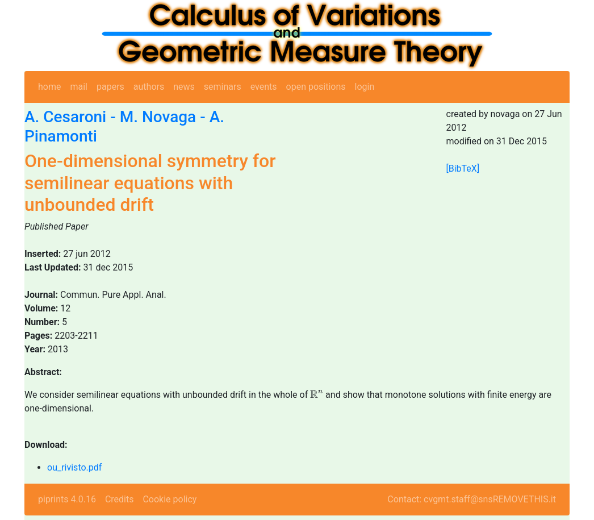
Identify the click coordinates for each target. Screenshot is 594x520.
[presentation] (316, 394)
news (184, 86)
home (49, 86)
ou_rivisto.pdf (74, 467)
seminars (222, 86)
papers (110, 86)
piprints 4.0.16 (67, 499)
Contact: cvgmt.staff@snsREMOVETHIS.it (471, 499)
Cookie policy (169, 499)
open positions (316, 86)
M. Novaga (158, 116)
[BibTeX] (463, 168)
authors (148, 86)
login (365, 86)
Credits (119, 499)
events (263, 86)
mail (78, 86)
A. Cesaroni (65, 116)
